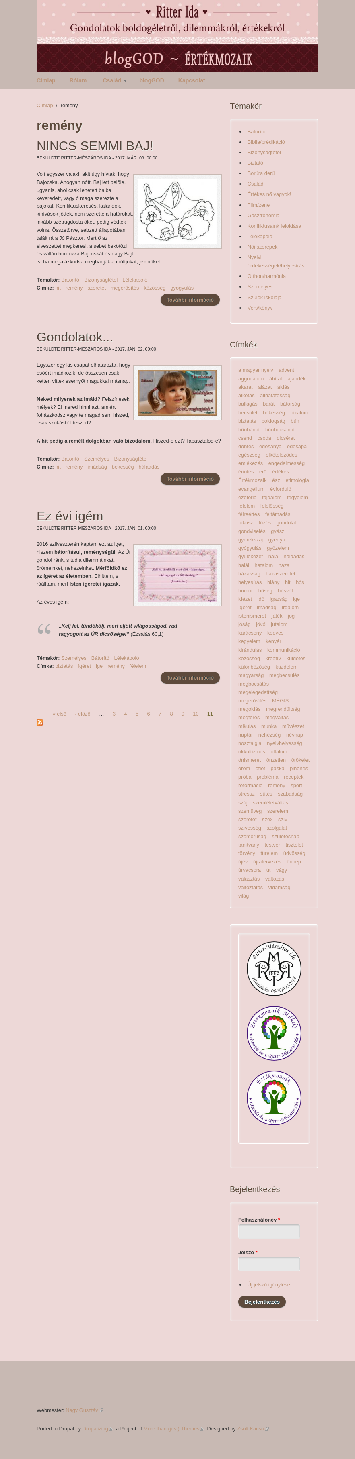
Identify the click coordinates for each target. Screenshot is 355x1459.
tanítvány (248, 845)
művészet (293, 726)
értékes (280, 472)
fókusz (245, 523)
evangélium (251, 489)
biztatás (64, 666)
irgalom (290, 607)
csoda (264, 438)
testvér (272, 845)
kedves (275, 633)
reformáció (250, 785)
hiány (273, 582)
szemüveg (250, 811)
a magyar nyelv (255, 370)
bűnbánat (249, 429)
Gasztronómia (264, 215)
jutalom (279, 624)
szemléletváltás (270, 803)
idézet (245, 599)
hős (300, 582)
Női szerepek (263, 247)
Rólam (78, 80)
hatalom (264, 565)
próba (245, 777)
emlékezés (250, 463)
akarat (245, 387)
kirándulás (250, 650)
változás (274, 879)
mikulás (247, 726)
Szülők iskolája (265, 297)
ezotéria (247, 497)
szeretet (96, 288)
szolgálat (276, 828)
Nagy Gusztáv (84, 1410)
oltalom (278, 752)
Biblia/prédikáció (266, 142)
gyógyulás (182, 288)
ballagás (248, 404)
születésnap (285, 836)
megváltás (277, 717)
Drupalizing (98, 1429)
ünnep (294, 862)
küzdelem (287, 667)
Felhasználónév (259, 1220)
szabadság (290, 794)
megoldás (249, 709)
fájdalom (271, 497)
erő (263, 472)
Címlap (46, 80)
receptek (293, 777)
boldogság (273, 421)
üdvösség (294, 853)
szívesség (249, 828)
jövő (260, 624)
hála (273, 556)
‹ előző (82, 714)
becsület (248, 413)
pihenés (299, 768)
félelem (138, 666)
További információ (193, 299)
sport (296, 785)
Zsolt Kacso (253, 1429)
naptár (245, 735)
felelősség (272, 506)
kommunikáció (283, 650)
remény (74, 288)
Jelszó (248, 1252)
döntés (246, 446)
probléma (267, 777)
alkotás (246, 395)
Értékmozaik (252, 480)
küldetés (296, 658)
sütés (266, 794)
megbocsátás (253, 684)
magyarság (251, 675)
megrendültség (283, 709)
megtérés (249, 717)
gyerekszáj (250, 540)
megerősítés (125, 288)
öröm (244, 768)
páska (277, 768)
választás (249, 879)
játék (277, 616)
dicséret (286, 438)
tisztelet (294, 845)
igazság (278, 599)
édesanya (270, 446)
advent (286, 370)
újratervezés (267, 862)
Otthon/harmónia (267, 276)
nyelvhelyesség (284, 743)
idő (261, 599)
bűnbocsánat (280, 429)
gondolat (286, 523)
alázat (265, 387)
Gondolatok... (75, 337)
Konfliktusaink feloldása (274, 226)
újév (243, 862)
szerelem (277, 811)
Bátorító (70, 280)
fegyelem (297, 497)
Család (112, 80)
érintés (246, 472)
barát (269, 404)
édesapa (297, 446)
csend (245, 438)
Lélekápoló (134, 280)
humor (245, 591)
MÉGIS (280, 701)
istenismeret (252, 616)
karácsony (250, 633)
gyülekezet (250, 556)
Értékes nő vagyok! (269, 194)
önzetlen (276, 760)
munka (269, 726)
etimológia (297, 480)
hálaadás (149, 467)
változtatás (250, 887)
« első (59, 714)
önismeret (249, 760)
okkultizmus (251, 752)
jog (291, 616)
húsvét (285, 591)
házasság (249, 574)
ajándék (296, 378)
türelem (269, 853)
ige (99, 666)
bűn (295, 421)
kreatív (273, 658)
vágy (281, 870)
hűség (265, 591)
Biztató (255, 163)
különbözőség (254, 667)
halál (243, 565)
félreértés (249, 514)
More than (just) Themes (173, 1429)
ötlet (260, 768)
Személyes (96, 459)
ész (276, 480)
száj (243, 803)
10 (195, 714)
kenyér (273, 641)
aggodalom (251, 378)
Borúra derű (261, 173)
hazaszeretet (280, 574)
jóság (244, 624)
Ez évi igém (70, 516)
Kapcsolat (191, 80)
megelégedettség (258, 692)
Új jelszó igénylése (269, 1284)
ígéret (84, 666)
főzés (265, 523)
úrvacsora (249, 870)
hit (58, 288)
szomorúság (252, 836)
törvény (246, 853)
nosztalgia (250, 743)
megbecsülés (284, 675)
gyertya (276, 540)
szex (267, 819)
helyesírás (250, 582)
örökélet (300, 760)
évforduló (280, 489)
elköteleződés (281, 455)
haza (284, 565)
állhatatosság (275, 395)
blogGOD (151, 80)
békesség (123, 467)
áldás (283, 387)
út (268, 870)
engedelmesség (286, 463)
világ (243, 896)
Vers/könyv (260, 308)
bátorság (290, 404)
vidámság (279, 887)
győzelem (278, 548)
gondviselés (252, 531)
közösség (154, 288)
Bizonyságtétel (101, 280)
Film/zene (259, 205)
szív (282, 819)
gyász (277, 531)
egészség (249, 455)
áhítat (275, 378)
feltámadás (278, 514)
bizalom (299, 413)
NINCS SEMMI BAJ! (95, 146)
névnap (294, 735)
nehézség (269, 735)
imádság (97, 467)
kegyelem (249, 641)
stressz (246, 794)
